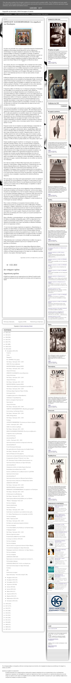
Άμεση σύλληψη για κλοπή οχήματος (15, 453)
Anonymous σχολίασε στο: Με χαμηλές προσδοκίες (57, 308)
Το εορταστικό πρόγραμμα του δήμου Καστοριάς (17, 547)
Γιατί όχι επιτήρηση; (11, 503)
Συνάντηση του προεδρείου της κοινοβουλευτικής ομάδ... (19, 512)
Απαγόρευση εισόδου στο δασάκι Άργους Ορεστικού (18, 467)
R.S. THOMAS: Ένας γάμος (13, 359)
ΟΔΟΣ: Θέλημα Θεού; (11, 415)
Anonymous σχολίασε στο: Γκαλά (54, 288)
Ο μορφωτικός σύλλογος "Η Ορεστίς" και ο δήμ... (17, 458)
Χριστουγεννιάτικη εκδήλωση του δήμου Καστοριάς (18, 462)
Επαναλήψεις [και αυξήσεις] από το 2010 (15, 469)
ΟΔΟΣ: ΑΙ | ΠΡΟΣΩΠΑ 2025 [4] (61, 532)
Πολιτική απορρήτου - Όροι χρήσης (40, 14)
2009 (6, 624)
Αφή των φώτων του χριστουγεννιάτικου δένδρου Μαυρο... (20, 545)
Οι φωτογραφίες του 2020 (59, 524)
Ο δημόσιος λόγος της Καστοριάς (14, 433)
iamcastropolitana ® (11, 438)
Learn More (33, 8)
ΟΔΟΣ (49, 61)
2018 (6, 603)
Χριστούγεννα (9, 402)
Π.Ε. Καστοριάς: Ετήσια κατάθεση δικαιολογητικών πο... (19, 460)
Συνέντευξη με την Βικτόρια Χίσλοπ (14, 411)
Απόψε (8, 355)
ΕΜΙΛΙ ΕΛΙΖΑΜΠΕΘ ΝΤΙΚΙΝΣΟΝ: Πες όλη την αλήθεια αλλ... (21, 431)
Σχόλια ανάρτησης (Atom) (26, 326)
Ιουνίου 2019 (10, 589)
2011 (6, 620)
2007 (6, 629)
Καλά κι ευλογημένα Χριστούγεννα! (14, 400)
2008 (6, 627)
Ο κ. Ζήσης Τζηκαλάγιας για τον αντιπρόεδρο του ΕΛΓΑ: (19, 514)
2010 (6, 622)
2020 (6, 346)
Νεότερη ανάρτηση (9, 322)
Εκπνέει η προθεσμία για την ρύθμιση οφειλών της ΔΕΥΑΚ (20, 471)
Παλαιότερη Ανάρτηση (36, 322)
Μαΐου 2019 (10, 591)
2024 (6, 337)
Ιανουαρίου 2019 (11, 600)
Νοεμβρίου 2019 (11, 577)
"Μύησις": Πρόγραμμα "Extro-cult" (14, 500)
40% (7, 570)
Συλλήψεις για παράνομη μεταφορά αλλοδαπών (17, 523)
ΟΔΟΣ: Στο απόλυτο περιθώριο (13, 426)
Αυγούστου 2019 (11, 584)
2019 (6, 349)
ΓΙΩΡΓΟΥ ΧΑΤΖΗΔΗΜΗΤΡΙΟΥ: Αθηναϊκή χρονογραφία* (20, 408)
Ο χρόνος (8, 353)
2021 (6, 344)
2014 (6, 613)
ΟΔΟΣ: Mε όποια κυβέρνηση (13, 364)
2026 (6, 332)
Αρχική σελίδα (22, 322)
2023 (6, 339)
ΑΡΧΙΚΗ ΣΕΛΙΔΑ (8, 14)
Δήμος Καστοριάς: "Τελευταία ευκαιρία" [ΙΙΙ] (16, 574)
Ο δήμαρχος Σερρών (11, 529)
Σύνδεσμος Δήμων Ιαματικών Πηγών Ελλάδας (17, 391)
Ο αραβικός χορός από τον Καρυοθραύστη (16, 395)
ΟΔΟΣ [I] (56, 567)
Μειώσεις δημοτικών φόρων (12, 534)
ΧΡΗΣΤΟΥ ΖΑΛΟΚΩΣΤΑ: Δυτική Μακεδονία (17, 373)
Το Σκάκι (8, 420)
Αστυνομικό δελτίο (10, 393)
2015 (6, 610)
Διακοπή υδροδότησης (11, 505)
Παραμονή (8, 357)
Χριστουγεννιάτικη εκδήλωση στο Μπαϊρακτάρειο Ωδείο (19, 480)
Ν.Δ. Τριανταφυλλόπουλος (53, 639)
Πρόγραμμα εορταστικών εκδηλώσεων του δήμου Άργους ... (20, 550)
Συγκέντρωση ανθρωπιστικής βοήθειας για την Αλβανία (19, 498)
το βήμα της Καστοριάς (52, 62)
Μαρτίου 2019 (10, 596)
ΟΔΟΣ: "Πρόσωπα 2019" (12, 518)
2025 (6, 335)
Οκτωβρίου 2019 (11, 580)
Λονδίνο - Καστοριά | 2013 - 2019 (14, 424)
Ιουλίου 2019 (10, 586)
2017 (6, 606)
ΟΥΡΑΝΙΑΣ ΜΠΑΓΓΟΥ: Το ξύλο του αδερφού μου (18, 563)
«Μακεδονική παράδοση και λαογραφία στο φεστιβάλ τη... (20, 386)
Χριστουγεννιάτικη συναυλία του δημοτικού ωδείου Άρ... (19, 442)
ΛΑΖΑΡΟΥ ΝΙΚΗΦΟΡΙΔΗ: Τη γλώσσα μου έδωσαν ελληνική (20, 422)
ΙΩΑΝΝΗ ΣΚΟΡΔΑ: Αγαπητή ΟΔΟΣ (15, 366)
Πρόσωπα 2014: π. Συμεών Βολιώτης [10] (60, 559)
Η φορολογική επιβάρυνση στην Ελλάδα (15, 536)
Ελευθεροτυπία (51, 646)
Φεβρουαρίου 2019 (11, 598)
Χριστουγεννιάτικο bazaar (12, 473)
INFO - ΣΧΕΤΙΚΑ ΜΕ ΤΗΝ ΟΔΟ (22, 14)
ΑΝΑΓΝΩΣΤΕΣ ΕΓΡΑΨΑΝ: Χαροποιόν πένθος (60, 541)
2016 (6, 608)
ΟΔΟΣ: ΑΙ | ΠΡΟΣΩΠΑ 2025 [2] (61, 583)
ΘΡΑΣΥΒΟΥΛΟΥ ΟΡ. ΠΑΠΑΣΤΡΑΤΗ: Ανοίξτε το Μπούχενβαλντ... (60, 575)
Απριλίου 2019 (10, 593)
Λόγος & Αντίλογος (10, 370)
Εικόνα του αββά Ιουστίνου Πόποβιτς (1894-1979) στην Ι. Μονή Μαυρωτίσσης (60, 515)
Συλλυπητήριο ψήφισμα (11, 561)
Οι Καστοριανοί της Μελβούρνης (14, 494)
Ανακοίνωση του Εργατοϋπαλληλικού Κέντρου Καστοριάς (19, 456)
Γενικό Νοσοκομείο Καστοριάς (13, 447)
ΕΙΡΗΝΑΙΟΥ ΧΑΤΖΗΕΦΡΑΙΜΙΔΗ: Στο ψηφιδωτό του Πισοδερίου (22, 489)
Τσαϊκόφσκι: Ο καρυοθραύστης (13, 397)
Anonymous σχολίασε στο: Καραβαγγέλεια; (56, 311)
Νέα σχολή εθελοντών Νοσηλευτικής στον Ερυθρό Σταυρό (20, 449)
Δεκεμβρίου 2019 (11, 351)
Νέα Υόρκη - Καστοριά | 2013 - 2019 (15, 361)
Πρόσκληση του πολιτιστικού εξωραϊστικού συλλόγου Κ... (19, 559)
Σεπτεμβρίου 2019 (11, 582)
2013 (6, 615)
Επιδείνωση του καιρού (11, 572)
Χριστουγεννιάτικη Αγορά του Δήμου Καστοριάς (17, 565)
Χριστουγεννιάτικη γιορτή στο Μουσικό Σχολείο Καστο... (19, 478)
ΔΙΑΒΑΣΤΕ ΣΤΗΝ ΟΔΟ (12, 482)
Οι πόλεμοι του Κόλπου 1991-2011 (14, 538)
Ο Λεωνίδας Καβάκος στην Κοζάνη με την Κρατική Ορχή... (20, 527)
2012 (6, 617)
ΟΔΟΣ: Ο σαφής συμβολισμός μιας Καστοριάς (60, 550)
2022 (6, 342)
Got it (40, 8)
